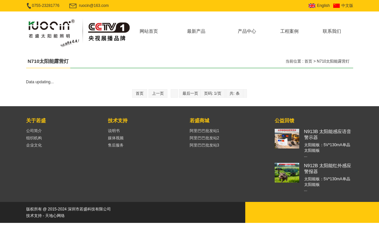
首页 (308, 61)
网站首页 (149, 31)
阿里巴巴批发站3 (204, 145)
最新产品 (196, 31)
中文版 (347, 5)
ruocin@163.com (94, 5)
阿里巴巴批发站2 (204, 138)
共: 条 (235, 93)
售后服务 (116, 145)
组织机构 (34, 138)
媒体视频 (116, 138)
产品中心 (247, 31)
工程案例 (289, 31)
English (323, 5)
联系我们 (332, 31)
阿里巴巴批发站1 (204, 130)
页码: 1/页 (212, 93)
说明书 (114, 130)
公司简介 (34, 130)
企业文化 (34, 145)
